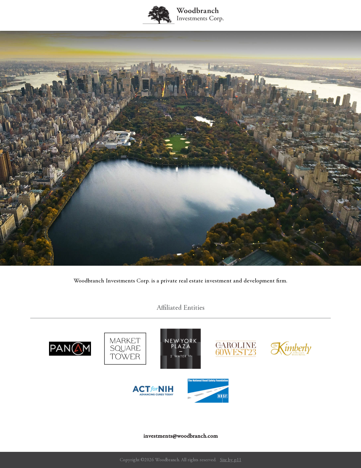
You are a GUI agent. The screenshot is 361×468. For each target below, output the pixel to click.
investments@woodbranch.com (180, 436)
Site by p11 (230, 460)
